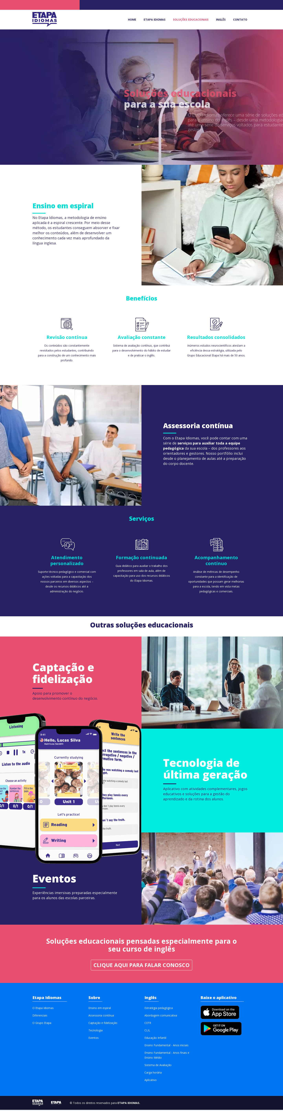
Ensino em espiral (99, 1009)
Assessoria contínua (101, 1016)
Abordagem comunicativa (160, 1016)
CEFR (147, 1024)
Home (132, 19)
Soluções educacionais (191, 19)
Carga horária (153, 1073)
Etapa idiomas (154, 19)
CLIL (147, 1031)
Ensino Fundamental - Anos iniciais (166, 1046)
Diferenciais (39, 1016)
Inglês (221, 19)
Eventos (93, 1039)
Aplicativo (150, 1081)
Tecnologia (95, 1031)
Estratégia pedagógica (158, 1009)
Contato (240, 19)
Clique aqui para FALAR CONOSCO (141, 966)
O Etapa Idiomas (43, 1009)
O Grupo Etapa (41, 1024)
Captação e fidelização (102, 1024)
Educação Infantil (155, 1039)
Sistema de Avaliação (158, 1066)
